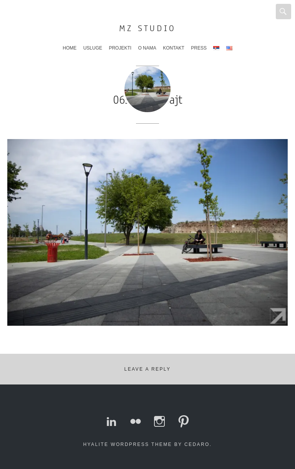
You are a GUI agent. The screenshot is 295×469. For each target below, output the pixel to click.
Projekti (120, 48)
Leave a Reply (147, 369)
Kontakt (173, 48)
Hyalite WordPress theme (127, 444)
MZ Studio (147, 28)
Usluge (92, 48)
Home (69, 48)
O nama (147, 48)
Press (199, 48)
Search (283, 11)
